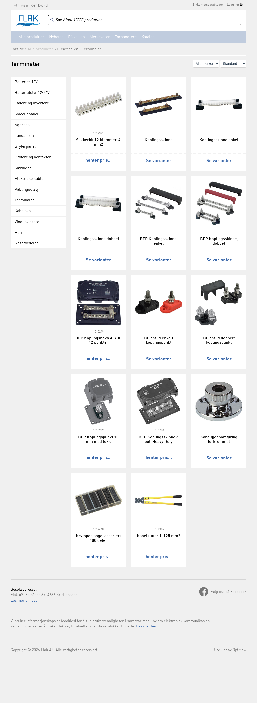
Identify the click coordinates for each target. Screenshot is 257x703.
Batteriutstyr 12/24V (32, 93)
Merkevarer (100, 37)
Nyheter (56, 37)
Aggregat (23, 125)
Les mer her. (146, 626)
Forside (17, 49)
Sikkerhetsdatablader (207, 4)
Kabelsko (23, 211)
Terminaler (91, 49)
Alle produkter (31, 37)
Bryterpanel (25, 147)
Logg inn (233, 4)
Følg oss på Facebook (228, 592)
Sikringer (23, 168)
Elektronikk (67, 49)
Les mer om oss (24, 601)
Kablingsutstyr (27, 190)
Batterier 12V (26, 82)
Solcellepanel (26, 114)
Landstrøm (24, 136)
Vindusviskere (27, 222)
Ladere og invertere (32, 103)
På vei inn (76, 37)
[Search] (144, 20)
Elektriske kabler (30, 179)
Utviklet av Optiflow (230, 650)
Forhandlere (126, 37)
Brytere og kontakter (33, 157)
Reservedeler (26, 243)
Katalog (148, 37)
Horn (19, 233)
